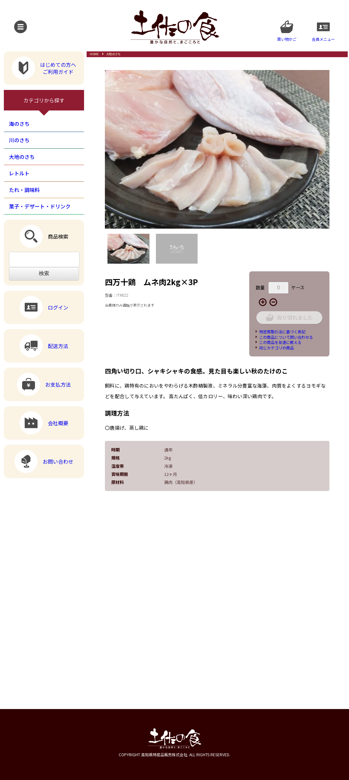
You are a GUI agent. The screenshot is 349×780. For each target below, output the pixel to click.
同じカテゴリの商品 (276, 347)
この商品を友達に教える (280, 342)
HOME (94, 54)
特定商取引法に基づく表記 (282, 331)
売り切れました (289, 317)
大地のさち (113, 54)
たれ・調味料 (24, 190)
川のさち (19, 140)
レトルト (19, 173)
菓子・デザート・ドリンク (40, 206)
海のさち (19, 123)
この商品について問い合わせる (286, 337)
